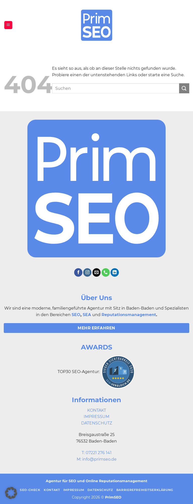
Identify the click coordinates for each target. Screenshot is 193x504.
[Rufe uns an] (106, 272)
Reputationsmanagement (129, 314)
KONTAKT (96, 410)
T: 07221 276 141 (97, 452)
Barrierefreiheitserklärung (144, 490)
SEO (76, 314)
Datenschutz (100, 490)
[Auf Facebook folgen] (78, 272)
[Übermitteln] (184, 88)
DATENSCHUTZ (96, 423)
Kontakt (52, 490)
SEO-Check (30, 490)
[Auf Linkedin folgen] (115, 272)
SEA (87, 314)
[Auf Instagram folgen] (87, 272)
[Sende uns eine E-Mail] (96, 272)
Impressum (73, 490)
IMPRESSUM (96, 416)
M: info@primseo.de (97, 459)
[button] (8, 25)
